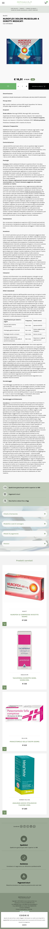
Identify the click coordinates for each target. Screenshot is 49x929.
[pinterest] (31, 826)
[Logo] (24, 2)
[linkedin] (21, 826)
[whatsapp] (34, 826)
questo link (6, 920)
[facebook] (24, 826)
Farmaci (22, 8)
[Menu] (3, 3)
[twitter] (28, 826)
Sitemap (30, 909)
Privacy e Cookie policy (21, 909)
